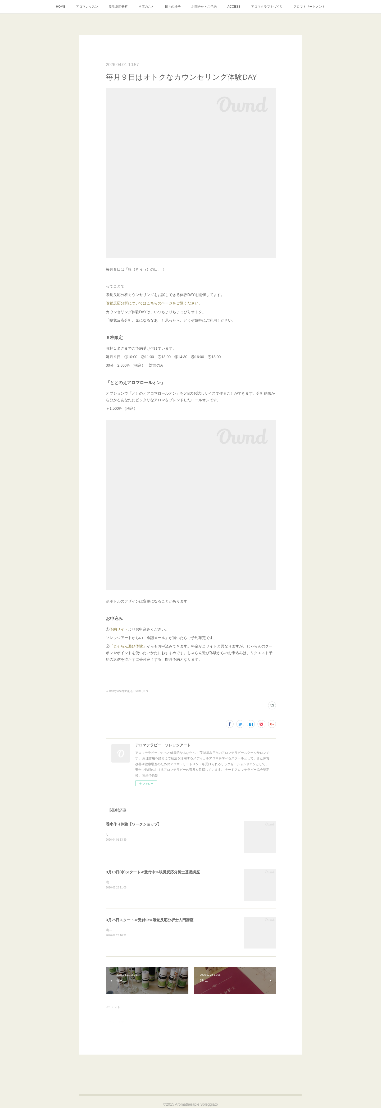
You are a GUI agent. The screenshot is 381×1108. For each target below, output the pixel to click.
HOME (60, 6)
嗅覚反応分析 (118, 6)
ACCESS (233, 6)
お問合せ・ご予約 (204, 6)
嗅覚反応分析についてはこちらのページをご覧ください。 (154, 303)
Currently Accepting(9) (119, 691)
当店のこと (146, 6)
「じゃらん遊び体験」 (128, 646)
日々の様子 (173, 6)
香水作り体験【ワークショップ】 (133, 824)
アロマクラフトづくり (267, 6)
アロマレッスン (87, 6)
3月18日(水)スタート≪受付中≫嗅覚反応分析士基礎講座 (153, 872)
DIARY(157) (141, 691)
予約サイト (119, 629)
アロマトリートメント (309, 6)
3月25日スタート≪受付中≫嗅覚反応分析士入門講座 (149, 920)
